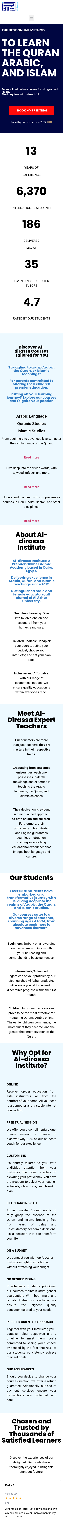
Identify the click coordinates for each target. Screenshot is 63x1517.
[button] (31, 18)
